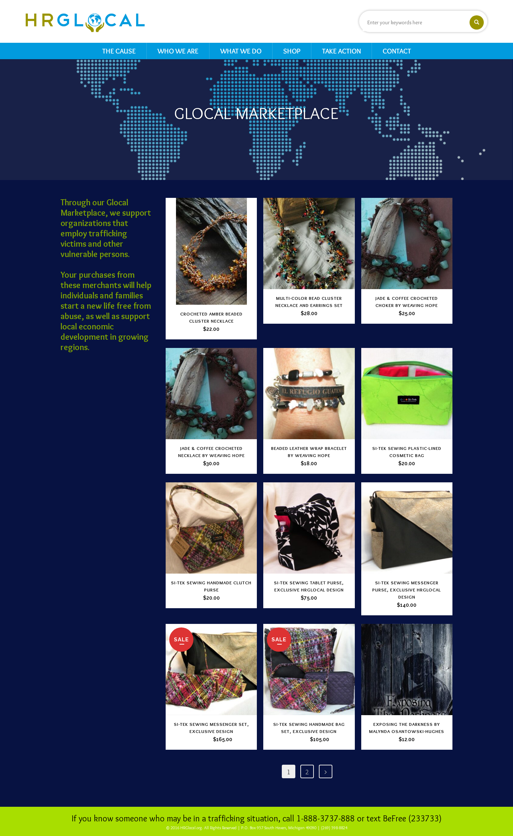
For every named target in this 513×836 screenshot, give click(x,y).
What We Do (240, 51)
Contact (397, 51)
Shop (291, 51)
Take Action (341, 51)
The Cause (119, 51)
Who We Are (177, 51)
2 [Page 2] (307, 772)
